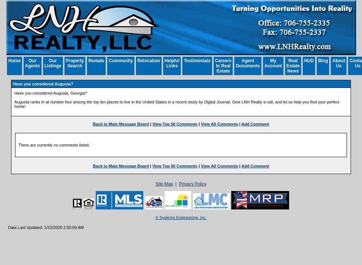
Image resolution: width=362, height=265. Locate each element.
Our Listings (53, 63)
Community (121, 60)
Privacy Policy (193, 184)
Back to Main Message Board (121, 124)
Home (14, 60)
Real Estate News (293, 66)
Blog (323, 60)
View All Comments (219, 124)
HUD (309, 60)
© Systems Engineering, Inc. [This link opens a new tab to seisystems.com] (181, 217)
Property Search (75, 63)
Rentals (96, 60)
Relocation (148, 60)
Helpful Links (172, 63)
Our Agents (32, 63)
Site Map (164, 184)
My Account (273, 63)
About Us (338, 63)
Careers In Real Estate (223, 66)
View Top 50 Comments (174, 124)
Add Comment (255, 124)
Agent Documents (248, 63)
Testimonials (197, 60)
